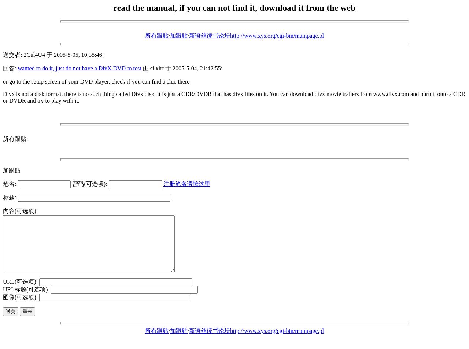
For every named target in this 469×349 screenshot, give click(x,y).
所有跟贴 (157, 36)
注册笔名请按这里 (186, 184)
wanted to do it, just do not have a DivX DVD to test (79, 68)
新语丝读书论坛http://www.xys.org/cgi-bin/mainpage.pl (256, 36)
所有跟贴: (15, 139)
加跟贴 (179, 36)
